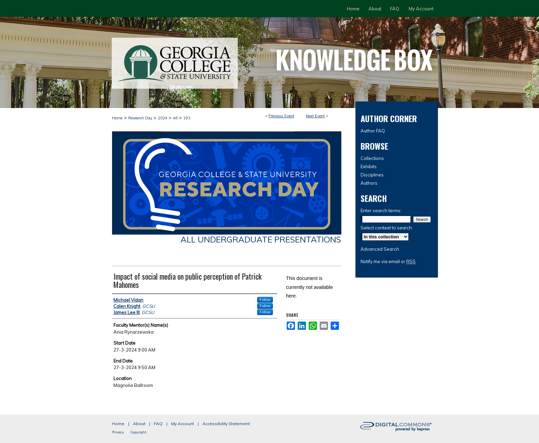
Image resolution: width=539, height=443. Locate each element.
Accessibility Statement (226, 423)
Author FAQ (373, 130)
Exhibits (369, 166)
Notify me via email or (388, 261)
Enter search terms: (381, 210)
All (176, 118)
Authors (369, 183)
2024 (163, 118)
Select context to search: (387, 227)
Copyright (138, 432)
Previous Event (281, 116)
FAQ (158, 423)
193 (186, 118)
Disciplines (372, 174)
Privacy (118, 432)
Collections (372, 158)
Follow (265, 300)
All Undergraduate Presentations (260, 239)
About (139, 423)
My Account (182, 423)
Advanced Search (380, 249)
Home (117, 118)
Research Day (140, 118)
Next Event (315, 116)
